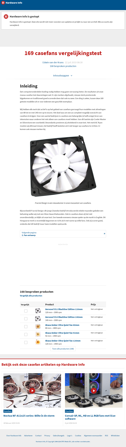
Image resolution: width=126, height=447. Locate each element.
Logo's (69, 435)
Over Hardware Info (13, 435)
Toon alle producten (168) (63, 348)
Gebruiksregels (58, 435)
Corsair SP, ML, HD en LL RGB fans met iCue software (90, 417)
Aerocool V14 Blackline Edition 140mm (64, 317)
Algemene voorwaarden (93, 435)
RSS (106, 435)
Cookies (78, 435)
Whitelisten (115, 435)
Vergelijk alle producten (31, 295)
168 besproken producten (63, 66)
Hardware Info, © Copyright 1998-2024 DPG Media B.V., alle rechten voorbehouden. (63, 442)
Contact (38, 435)
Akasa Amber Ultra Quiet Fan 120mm (62, 340)
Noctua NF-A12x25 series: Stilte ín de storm (29, 415)
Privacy (47, 435)
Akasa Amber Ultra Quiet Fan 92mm (62, 332)
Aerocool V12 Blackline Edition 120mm (64, 309)
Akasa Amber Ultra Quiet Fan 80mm (62, 325)
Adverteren (28, 435)
